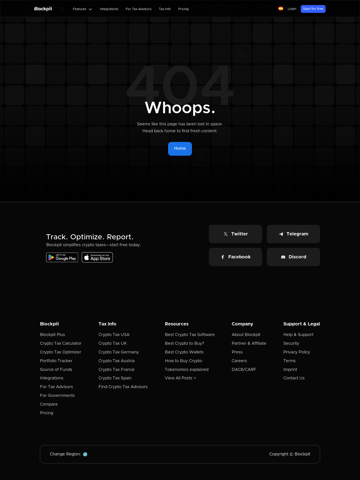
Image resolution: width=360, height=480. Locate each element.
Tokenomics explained (186, 370)
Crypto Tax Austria (116, 361)
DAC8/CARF (244, 370)
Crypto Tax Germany (118, 352)
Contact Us (294, 378)
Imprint (290, 370)
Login (292, 9)
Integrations (109, 9)
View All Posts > (180, 378)
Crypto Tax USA (113, 335)
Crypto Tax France (116, 370)
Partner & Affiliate (249, 344)
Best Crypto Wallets (184, 352)
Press (237, 352)
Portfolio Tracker (56, 361)
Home (180, 149)
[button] (83, 9)
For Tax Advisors (139, 9)
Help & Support (298, 335)
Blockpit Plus (52, 335)
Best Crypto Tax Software (190, 335)
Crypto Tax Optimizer (60, 352)
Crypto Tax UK (112, 344)
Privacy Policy (296, 352)
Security (291, 344)
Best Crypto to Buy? (184, 344)
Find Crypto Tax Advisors (123, 387)
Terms (289, 361)
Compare (49, 404)
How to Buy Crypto (183, 361)
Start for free (313, 9)
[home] (43, 8)
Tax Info (165, 9)
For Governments (57, 396)
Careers (239, 361)
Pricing (183, 9)
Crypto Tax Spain (115, 378)
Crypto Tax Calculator (61, 344)
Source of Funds (56, 370)
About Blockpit (246, 335)
